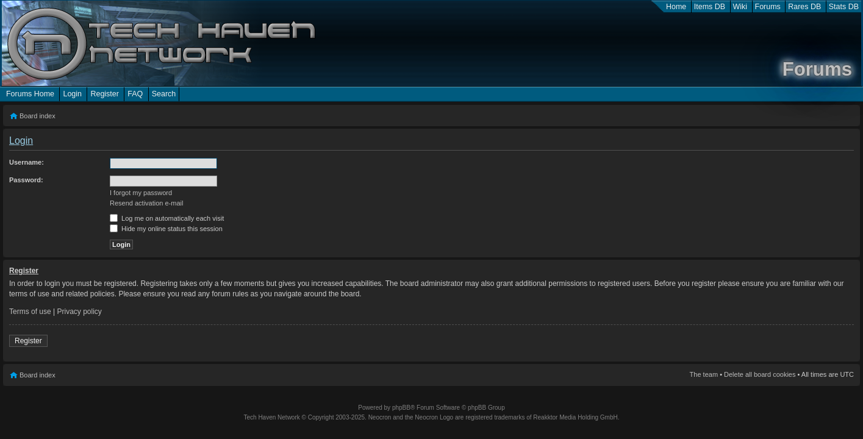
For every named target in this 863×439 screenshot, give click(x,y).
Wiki (740, 6)
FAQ (135, 94)
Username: (26, 162)
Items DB (709, 6)
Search (164, 94)
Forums (768, 6)
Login (72, 94)
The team (704, 374)
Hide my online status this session (166, 228)
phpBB (401, 407)
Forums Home (30, 94)
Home (676, 6)
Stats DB (844, 6)
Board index (38, 116)
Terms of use (30, 311)
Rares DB (804, 6)
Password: (26, 180)
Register (104, 94)
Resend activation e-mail (146, 203)
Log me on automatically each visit (167, 218)
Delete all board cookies (759, 374)
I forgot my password (141, 192)
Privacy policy (79, 311)
